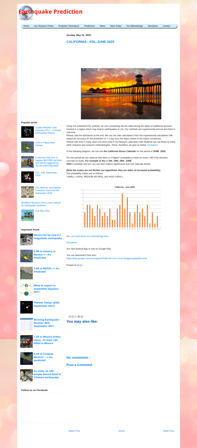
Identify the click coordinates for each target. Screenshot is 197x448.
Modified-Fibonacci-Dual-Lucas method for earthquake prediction (41, 204)
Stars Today (115, 26)
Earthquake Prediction (50, 11)
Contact (166, 26)
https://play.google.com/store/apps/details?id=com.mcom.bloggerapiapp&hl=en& (106, 258)
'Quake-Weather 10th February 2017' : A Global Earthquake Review (48, 130)
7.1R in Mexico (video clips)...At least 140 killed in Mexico (47, 340)
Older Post (168, 431)
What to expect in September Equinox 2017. (46, 288)
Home (26, 26)
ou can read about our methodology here (88, 236)
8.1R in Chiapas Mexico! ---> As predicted (43, 357)
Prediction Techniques (68, 26)
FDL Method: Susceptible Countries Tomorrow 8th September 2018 (48, 190)
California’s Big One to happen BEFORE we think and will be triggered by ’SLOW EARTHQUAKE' (48, 161)
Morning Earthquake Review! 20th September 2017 (46, 322)
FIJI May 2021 (42, 211)
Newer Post (74, 431)
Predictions (89, 26)
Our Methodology (135, 26)
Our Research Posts (43, 26)
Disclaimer (153, 26)
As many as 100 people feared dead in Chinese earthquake (47, 374)
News (102, 26)
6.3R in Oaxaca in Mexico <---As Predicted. (45, 254)
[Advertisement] (121, 59)
